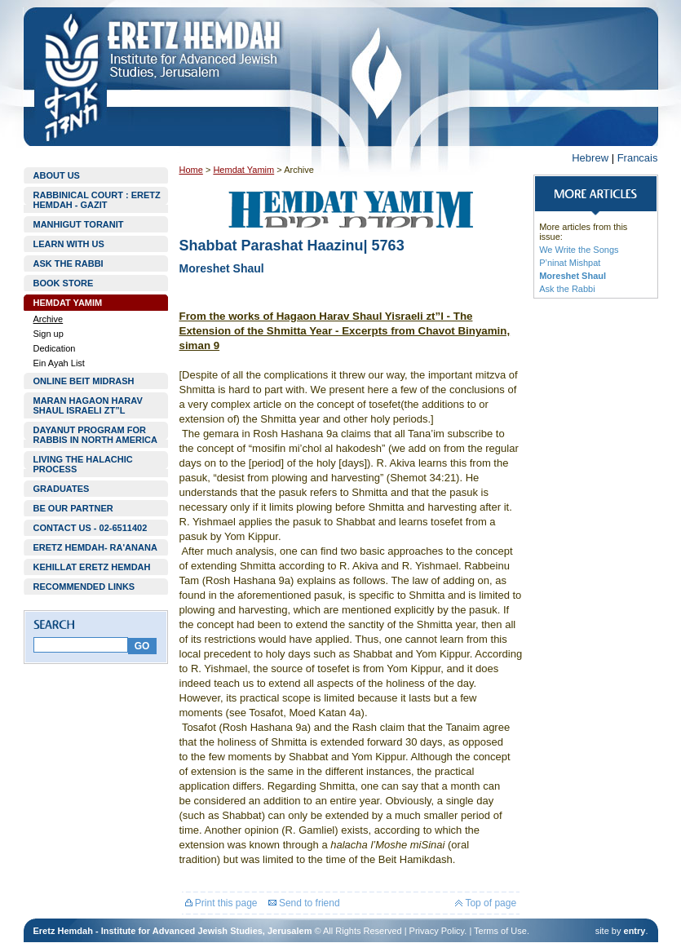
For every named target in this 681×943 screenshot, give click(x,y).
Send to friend (304, 903)
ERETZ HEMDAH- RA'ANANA (95, 547)
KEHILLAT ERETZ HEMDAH (92, 567)
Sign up (48, 334)
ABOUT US (56, 175)
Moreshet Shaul (572, 276)
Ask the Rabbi (567, 289)
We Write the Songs (578, 250)
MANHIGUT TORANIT (78, 224)
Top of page (485, 903)
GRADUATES (61, 489)
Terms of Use (500, 931)
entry (635, 931)
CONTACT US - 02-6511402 (90, 528)
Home (191, 170)
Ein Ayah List (59, 363)
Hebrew (590, 158)
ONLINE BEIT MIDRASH (84, 381)
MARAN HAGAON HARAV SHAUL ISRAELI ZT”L (88, 405)
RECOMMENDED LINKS (84, 586)
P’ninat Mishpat (569, 263)
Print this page (221, 903)
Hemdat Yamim (243, 170)
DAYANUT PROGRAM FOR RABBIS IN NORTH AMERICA (95, 435)
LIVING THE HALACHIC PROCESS (83, 464)
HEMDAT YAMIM (68, 303)
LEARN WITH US (68, 244)
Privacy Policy (437, 931)
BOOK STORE (63, 283)
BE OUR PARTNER (73, 508)
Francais (637, 158)
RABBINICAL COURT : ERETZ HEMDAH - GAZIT (97, 200)
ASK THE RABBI (68, 263)
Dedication (54, 348)
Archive (48, 319)
